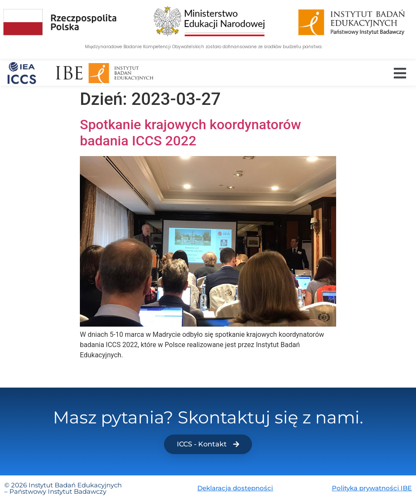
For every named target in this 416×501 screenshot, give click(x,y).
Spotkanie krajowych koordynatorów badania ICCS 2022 (190, 132)
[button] (400, 73)
